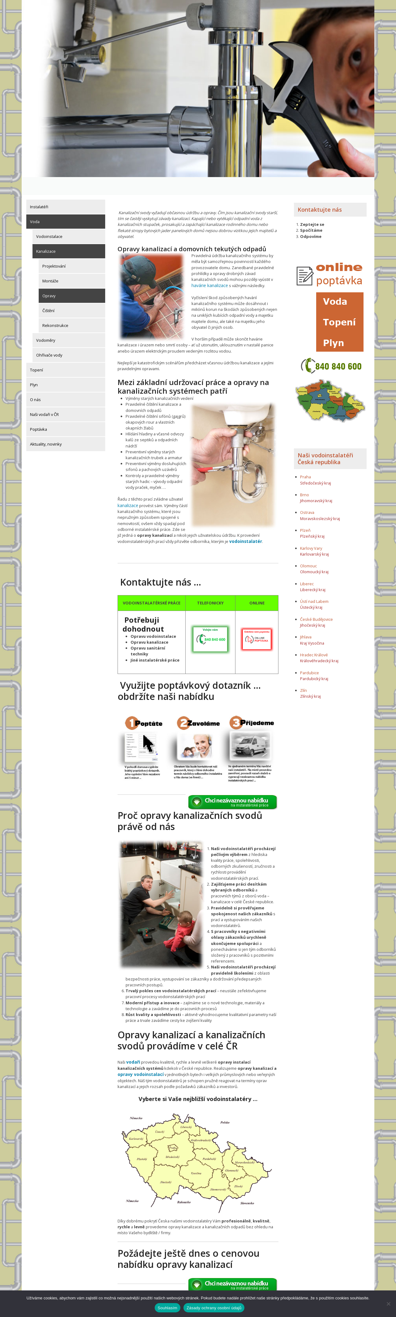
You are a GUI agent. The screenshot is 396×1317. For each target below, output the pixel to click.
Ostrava (307, 495)
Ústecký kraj (311, 589)
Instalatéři (39, 189)
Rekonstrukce (55, 307)
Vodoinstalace (49, 218)
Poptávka (38, 411)
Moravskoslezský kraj (320, 500)
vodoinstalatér (244, 528)
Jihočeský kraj (312, 607)
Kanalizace (46, 233)
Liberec (307, 566)
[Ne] (388, 1304)
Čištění (48, 292)
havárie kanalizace (209, 267)
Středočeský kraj (315, 465)
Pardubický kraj (314, 660)
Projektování (54, 248)
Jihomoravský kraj (316, 483)
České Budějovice (316, 601)
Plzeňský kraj (312, 518)
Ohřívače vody (49, 337)
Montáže (50, 263)
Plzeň (305, 512)
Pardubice (309, 655)
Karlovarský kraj (314, 536)
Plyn (34, 367)
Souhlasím (168, 1308)
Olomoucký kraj (314, 554)
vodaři (133, 1049)
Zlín (303, 672)
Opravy (48, 278)
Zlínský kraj (310, 678)
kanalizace (127, 493)
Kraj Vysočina (312, 625)
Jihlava (306, 619)
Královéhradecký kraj (319, 643)
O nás (35, 381)
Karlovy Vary (311, 530)
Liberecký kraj (312, 571)
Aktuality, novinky (46, 426)
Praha (305, 459)
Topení (36, 352)
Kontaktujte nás (320, 191)
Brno (304, 477)
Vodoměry (45, 322)
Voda (35, 203)
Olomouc (308, 548)
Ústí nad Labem (314, 584)
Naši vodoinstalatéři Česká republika (325, 441)
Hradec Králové (314, 637)
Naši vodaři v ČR (44, 396)
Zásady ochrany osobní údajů (214, 1308)
